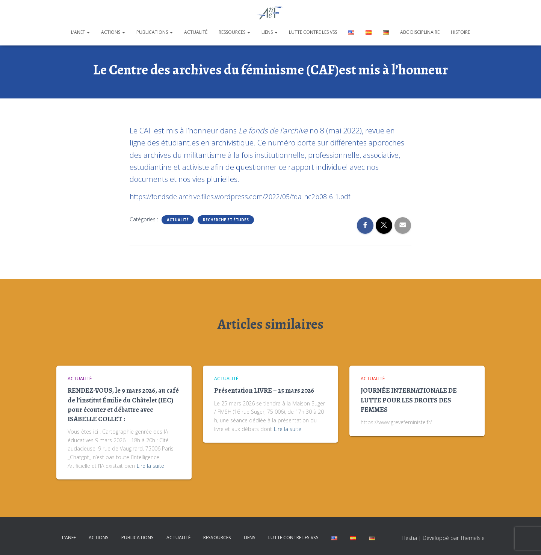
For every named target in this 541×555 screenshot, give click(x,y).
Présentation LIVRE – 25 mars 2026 (264, 390)
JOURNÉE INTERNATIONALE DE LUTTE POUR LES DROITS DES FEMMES (409, 400)
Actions (113, 32)
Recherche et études (226, 219)
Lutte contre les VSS (313, 32)
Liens (269, 32)
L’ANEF (80, 32)
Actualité (195, 32)
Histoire (460, 32)
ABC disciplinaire (420, 32)
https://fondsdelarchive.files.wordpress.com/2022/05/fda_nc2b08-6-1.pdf (240, 196)
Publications (154, 32)
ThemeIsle (472, 537)
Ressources (234, 32)
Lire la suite (150, 465)
